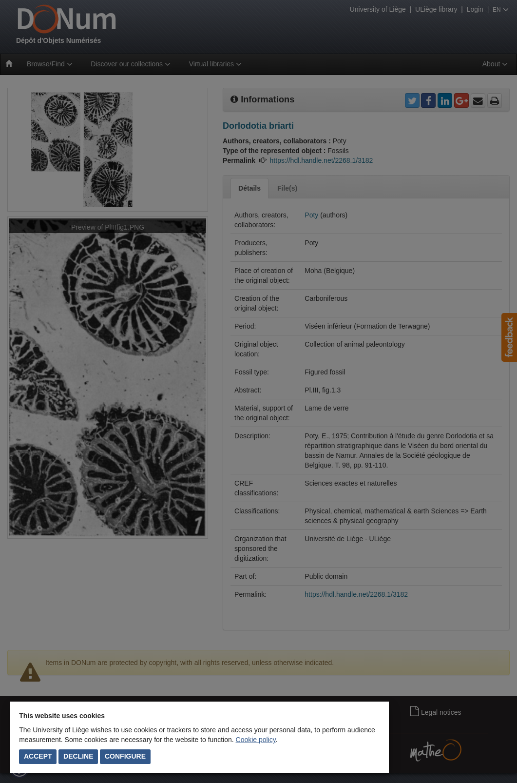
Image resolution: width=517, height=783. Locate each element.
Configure (125, 756)
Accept (38, 756)
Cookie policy (256, 740)
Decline (78, 756)
